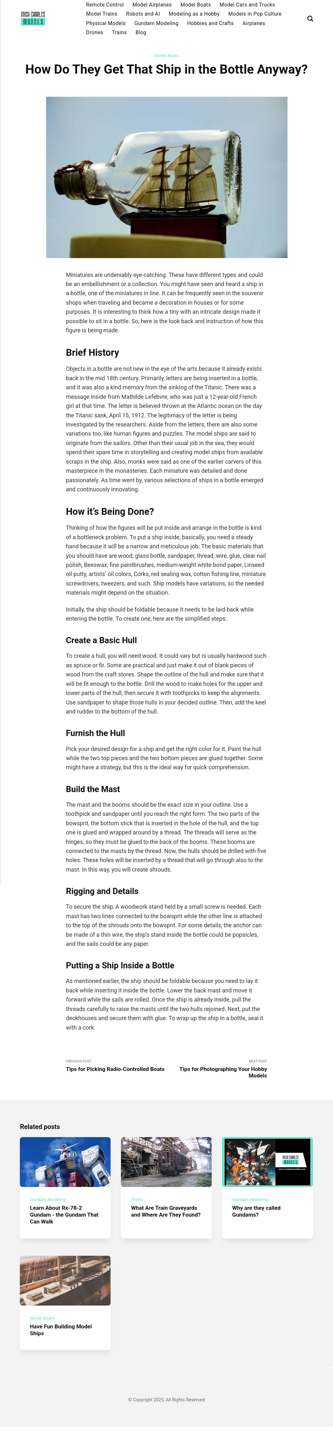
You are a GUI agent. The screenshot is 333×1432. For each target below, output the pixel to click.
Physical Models (106, 23)
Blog (141, 32)
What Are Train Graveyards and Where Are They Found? (165, 1218)
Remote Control (105, 5)
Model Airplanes (152, 5)
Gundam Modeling (156, 23)
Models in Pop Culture (255, 14)
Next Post (216, 1070)
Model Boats (195, 5)
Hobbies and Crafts (210, 23)
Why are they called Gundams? (258, 1214)
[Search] (310, 18)
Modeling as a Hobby (194, 14)
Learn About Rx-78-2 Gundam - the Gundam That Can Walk (59, 1218)
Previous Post (116, 1070)
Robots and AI (143, 14)
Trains (119, 32)
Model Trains (101, 14)
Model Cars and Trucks (247, 5)
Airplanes (254, 23)
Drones (94, 32)
